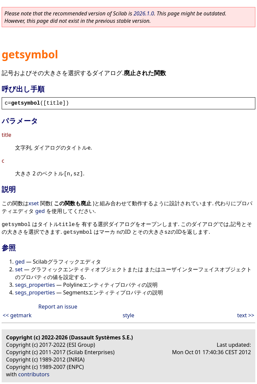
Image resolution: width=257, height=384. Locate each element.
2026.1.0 (144, 13)
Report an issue (57, 306)
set (18, 269)
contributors (34, 374)
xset (33, 203)
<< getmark (17, 315)
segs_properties (35, 284)
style (129, 315)
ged (40, 211)
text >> (245, 315)
